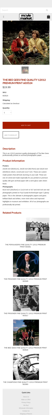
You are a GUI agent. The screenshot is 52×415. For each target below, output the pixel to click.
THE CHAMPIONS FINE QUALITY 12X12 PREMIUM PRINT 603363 (25, 383)
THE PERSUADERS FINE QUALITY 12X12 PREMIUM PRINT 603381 (25, 246)
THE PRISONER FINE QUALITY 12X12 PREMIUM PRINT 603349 (25, 280)
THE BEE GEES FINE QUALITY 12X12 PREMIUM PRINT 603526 (25, 349)
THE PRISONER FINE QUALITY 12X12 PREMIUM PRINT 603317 (25, 314)
